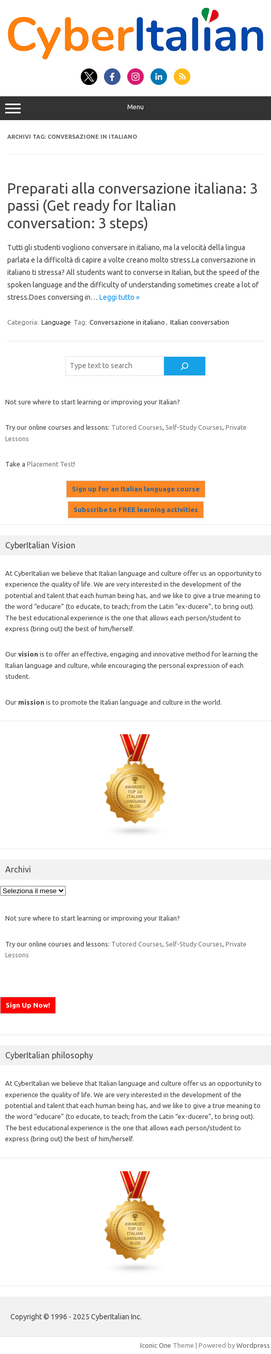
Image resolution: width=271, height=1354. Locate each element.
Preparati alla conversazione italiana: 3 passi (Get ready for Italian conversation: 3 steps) (132, 205)
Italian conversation (199, 322)
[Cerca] (184, 366)
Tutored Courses (136, 427)
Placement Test (50, 464)
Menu (135, 108)
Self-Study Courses (193, 427)
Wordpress (253, 1345)
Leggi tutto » (119, 297)
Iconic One (155, 1345)
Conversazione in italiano (127, 322)
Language (56, 322)
